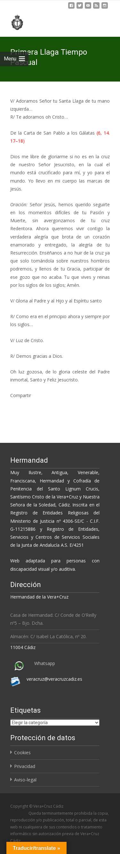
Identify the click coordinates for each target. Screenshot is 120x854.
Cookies (22, 752)
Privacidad (24, 766)
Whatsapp (44, 663)
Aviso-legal (25, 780)
